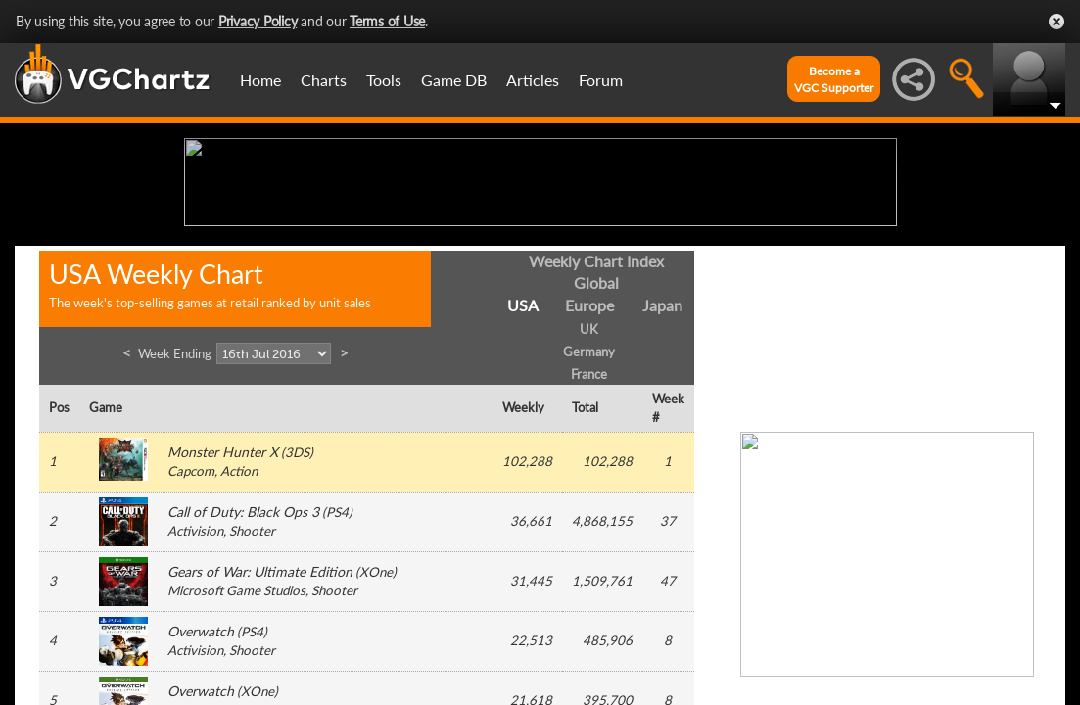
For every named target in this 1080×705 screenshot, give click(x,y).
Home (260, 79)
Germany (589, 503)
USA (523, 457)
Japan (662, 457)
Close (1056, 21)
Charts (324, 79)
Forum (601, 79)
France (589, 526)
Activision (195, 683)
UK (589, 482)
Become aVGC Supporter (833, 79)
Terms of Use (387, 21)
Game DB (454, 79)
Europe (589, 457)
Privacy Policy (258, 21)
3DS (297, 605)
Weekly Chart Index (596, 412)
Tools (383, 79)
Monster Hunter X (222, 604)
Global (596, 435)
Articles (532, 79)
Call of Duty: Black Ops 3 (243, 664)
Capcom (190, 624)
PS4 (337, 665)
